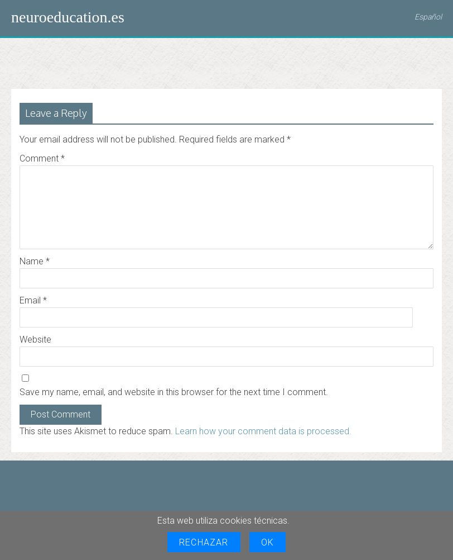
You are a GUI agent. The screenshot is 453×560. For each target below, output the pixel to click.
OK (267, 542)
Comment (42, 158)
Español (428, 16)
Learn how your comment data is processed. (263, 431)
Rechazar (204, 542)
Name (35, 261)
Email (33, 300)
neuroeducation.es (67, 17)
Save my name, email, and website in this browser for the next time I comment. (174, 392)
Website (35, 339)
